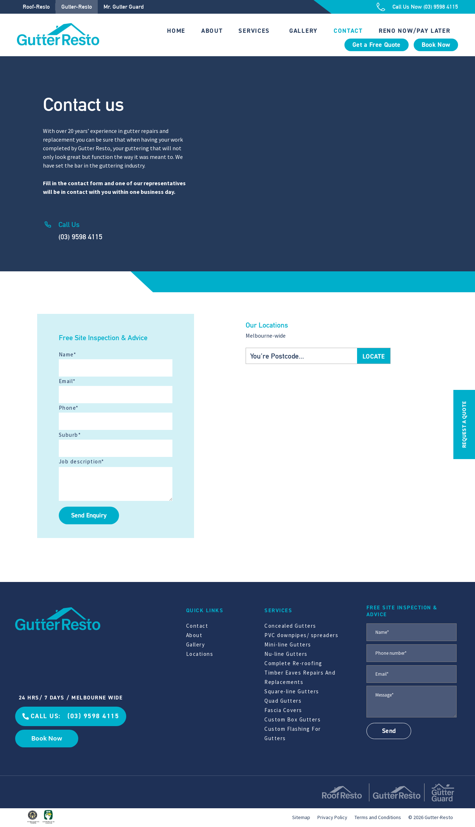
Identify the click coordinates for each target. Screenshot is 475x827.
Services (254, 31)
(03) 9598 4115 (80, 236)
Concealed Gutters (290, 625)
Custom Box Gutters (292, 719)
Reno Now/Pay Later (414, 31)
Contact (348, 31)
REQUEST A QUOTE (464, 424)
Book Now (436, 45)
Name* (67, 354)
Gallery (303, 31)
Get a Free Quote (376, 45)
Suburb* (70, 434)
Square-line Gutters (291, 691)
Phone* (69, 407)
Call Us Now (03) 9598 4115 (425, 6)
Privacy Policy (332, 817)
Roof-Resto (36, 6)
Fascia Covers (283, 710)
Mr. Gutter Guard (124, 6)
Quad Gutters (283, 700)
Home (176, 31)
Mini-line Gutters (287, 644)
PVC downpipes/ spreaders (301, 635)
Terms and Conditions (378, 817)
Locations (200, 653)
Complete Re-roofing (293, 663)
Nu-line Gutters (286, 653)
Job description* (81, 461)
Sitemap (301, 817)
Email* (67, 381)
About (212, 31)
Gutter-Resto (76, 6)
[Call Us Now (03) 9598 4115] (381, 7)
